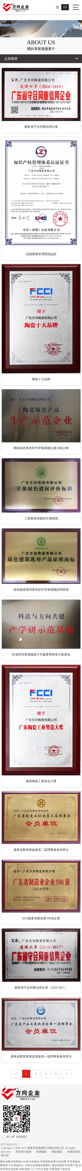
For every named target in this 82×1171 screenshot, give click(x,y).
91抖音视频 (42, 1169)
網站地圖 (5, 1161)
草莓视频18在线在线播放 (24, 1161)
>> (66, 1073)
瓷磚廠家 (41, 1151)
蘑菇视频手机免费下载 (65, 1165)
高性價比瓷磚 (23, 1151)
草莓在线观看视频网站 (38, 1165)
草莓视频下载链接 (59, 1169)
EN (65, 7)
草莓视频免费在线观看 (53, 1161)
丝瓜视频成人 (16, 1165)
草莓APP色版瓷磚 (24, 1155)
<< (15, 1073)
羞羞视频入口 (27, 1169)
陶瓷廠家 (57, 1151)
